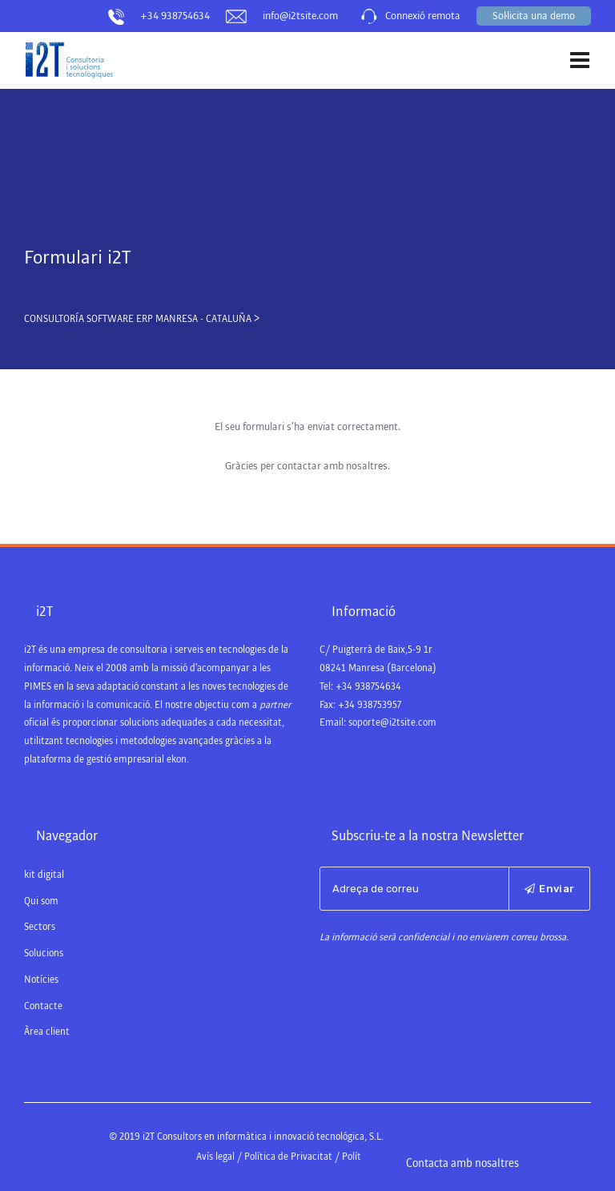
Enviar (549, 889)
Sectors (39, 927)
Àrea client (47, 1032)
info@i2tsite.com (300, 16)
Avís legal (215, 1157)
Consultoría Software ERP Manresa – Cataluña (106, 93)
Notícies (41, 980)
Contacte (43, 1006)
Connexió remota (422, 16)
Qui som (41, 901)
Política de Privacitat (288, 1157)
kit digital (44, 875)
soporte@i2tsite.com (392, 723)
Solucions (43, 953)
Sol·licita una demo (533, 16)
